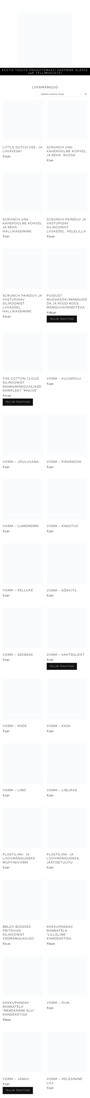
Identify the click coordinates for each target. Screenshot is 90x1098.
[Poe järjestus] (62, 94)
